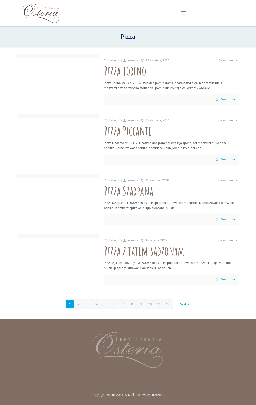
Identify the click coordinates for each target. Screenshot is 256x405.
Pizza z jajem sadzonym (144, 250)
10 (150, 304)
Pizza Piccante (128, 130)
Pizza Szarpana (128, 190)
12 (167, 304)
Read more (227, 99)
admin (132, 60)
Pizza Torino (125, 70)
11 (158, 304)
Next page (189, 304)
